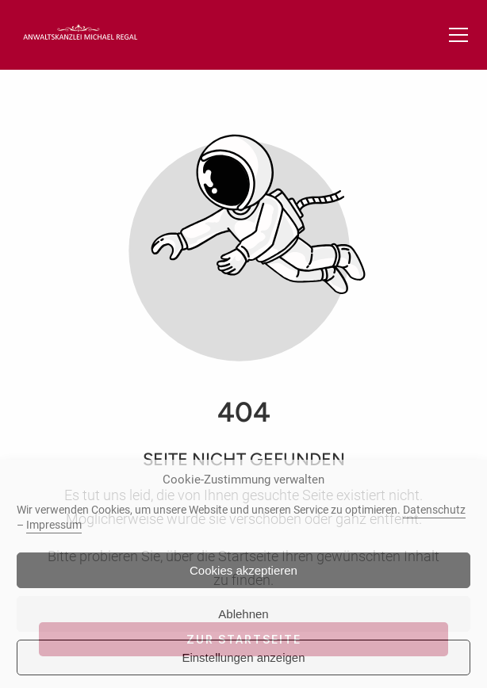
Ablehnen (243, 614)
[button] (458, 34)
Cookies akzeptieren (243, 570)
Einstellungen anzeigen (243, 657)
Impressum (54, 524)
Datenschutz (434, 509)
